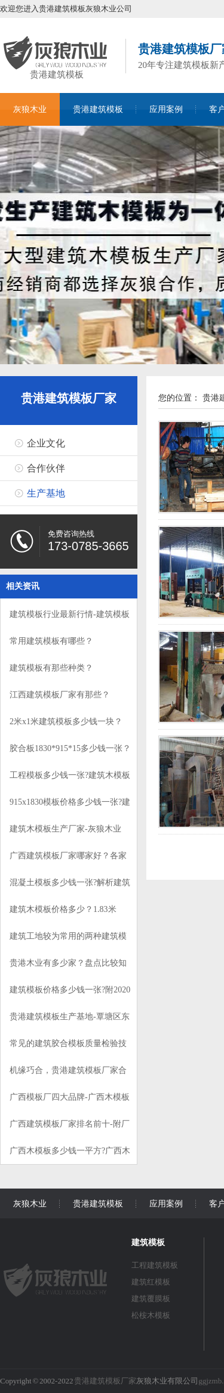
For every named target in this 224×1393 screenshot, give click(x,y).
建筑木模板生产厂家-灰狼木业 (65, 828)
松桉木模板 (150, 1315)
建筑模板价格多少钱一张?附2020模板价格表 (70, 995)
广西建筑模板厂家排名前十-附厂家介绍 (70, 1129)
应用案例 (166, 109)
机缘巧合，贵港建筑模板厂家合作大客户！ (68, 1075)
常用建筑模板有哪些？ (51, 641)
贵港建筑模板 (57, 73)
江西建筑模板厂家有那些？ (60, 694)
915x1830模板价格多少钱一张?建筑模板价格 (70, 807)
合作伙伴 (46, 468)
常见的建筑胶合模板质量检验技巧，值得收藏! (68, 1049)
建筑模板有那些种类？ (51, 667)
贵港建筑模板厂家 (68, 398)
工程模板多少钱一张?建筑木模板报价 (70, 780)
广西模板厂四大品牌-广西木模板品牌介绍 (70, 1102)
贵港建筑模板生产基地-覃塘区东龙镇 (70, 1022)
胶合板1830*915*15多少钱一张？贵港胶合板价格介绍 (70, 754)
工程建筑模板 (154, 1265)
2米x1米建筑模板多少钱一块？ (66, 721)
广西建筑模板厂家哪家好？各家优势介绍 (68, 861)
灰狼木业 (30, 109)
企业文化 (46, 443)
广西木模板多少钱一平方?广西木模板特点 (70, 1156)
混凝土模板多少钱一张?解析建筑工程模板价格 (70, 888)
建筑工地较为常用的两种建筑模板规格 (68, 941)
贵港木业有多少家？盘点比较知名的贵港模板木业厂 (68, 968)
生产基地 (46, 493)
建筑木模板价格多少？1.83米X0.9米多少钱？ (63, 914)
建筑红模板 (150, 1281)
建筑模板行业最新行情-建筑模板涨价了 (70, 619)
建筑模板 (148, 1242)
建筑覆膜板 (150, 1298)
